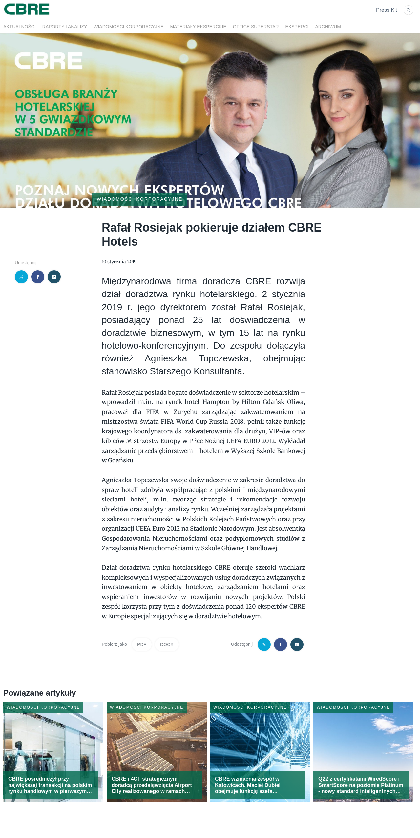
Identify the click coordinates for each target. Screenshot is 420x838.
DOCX (166, 644)
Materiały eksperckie (198, 26)
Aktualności (19, 26)
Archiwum (328, 26)
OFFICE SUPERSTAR (256, 26)
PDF (141, 644)
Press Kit (386, 10)
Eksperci (297, 26)
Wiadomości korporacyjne (128, 26)
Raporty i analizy (64, 26)
